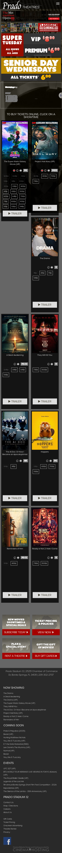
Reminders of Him (11, 719)
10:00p (44, 369)
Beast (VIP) (8, 734)
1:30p (6, 181)
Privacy (6, 832)
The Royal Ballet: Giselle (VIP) (15, 778)
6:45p (14, 196)
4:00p (23, 186)
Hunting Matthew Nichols (14, 737)
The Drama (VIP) (10, 700)
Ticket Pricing (9, 822)
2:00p (21, 181)
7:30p (36, 181)
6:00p (6, 196)
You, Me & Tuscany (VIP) (14, 740)
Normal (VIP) (8, 750)
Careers (6, 809)
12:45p (14, 176)
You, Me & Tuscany (12, 757)
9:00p (22, 201)
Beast (6, 754)
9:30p (13, 206)
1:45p (13, 181)
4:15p (5, 191)
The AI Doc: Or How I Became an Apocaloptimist (24, 709)
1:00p (23, 176)
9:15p (5, 206)
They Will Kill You (10, 706)
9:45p (22, 206)
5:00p (22, 191)
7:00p (23, 196)
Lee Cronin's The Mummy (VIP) (16, 747)
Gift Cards (7, 819)
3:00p (6, 186)
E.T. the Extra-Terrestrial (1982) (16, 744)
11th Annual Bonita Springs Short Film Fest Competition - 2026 (30, 784)
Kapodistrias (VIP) (11, 788)
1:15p (35, 273)
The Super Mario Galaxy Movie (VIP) (19, 703)
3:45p (14, 369)
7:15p (5, 201)
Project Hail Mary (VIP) (13, 713)
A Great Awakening (11, 696)
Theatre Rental (9, 829)
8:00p (13, 201)
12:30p (6, 176)
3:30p (14, 186)
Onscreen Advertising (12, 825)
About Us (7, 812)
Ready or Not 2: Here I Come (15, 716)
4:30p (13, 191)
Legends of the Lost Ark (13, 781)
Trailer (15, 213)
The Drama (8, 693)
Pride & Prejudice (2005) (14, 731)
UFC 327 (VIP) (9, 768)
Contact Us (8, 802)
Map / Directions (10, 805)
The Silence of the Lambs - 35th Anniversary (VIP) (25, 791)
